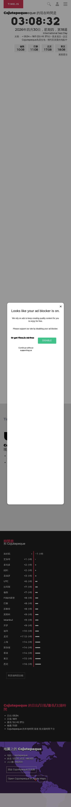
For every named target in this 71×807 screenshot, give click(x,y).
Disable (47, 340)
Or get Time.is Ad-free (22, 338)
